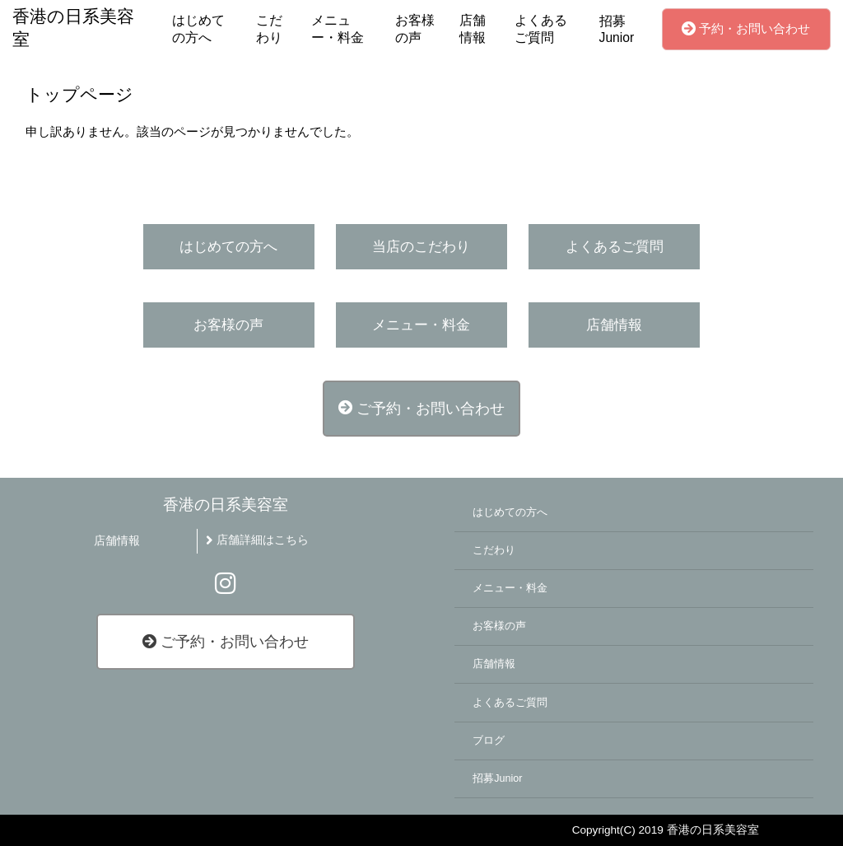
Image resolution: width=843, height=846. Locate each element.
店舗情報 (472, 28)
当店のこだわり (421, 247)
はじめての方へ (198, 28)
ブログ (489, 740)
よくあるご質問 (541, 28)
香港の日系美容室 (225, 504)
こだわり (269, 28)
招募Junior (617, 29)
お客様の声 (415, 28)
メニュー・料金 (337, 28)
